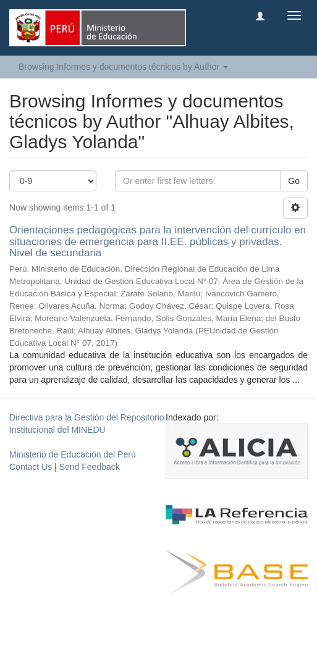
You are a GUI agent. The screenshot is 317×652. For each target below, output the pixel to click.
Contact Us (30, 467)
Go (294, 181)
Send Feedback (89, 467)
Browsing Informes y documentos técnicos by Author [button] (123, 67)
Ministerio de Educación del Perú (72, 454)
